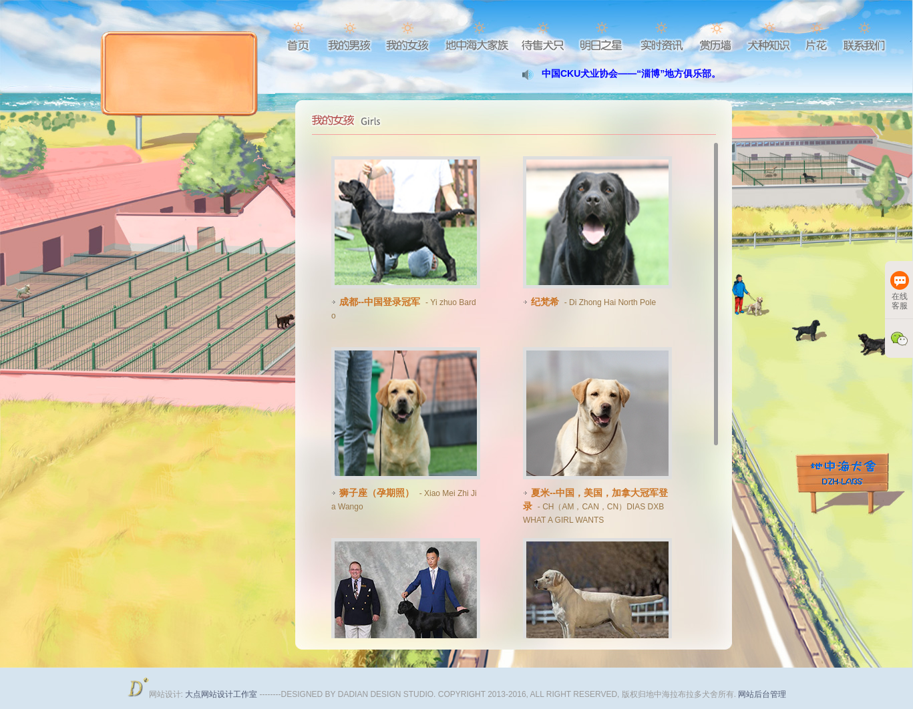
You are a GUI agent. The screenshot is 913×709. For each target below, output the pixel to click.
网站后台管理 (762, 694)
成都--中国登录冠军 (378, 301)
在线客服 (899, 290)
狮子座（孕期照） (375, 492)
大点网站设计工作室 (222, 694)
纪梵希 (543, 301)
